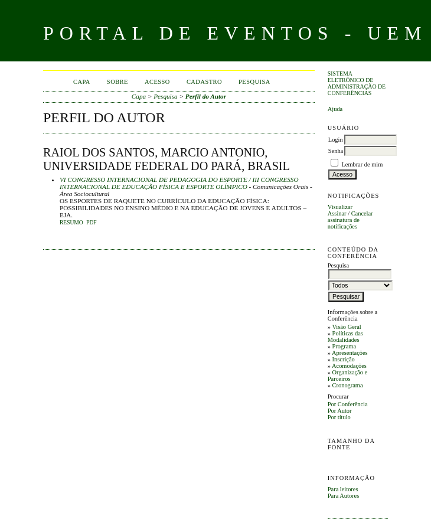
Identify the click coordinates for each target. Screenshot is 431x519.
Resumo (71, 223)
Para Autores (343, 495)
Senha (335, 151)
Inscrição (343, 359)
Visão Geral (346, 327)
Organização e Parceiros (347, 375)
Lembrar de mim (362, 164)
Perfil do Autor (205, 96)
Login (335, 139)
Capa (81, 82)
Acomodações (349, 366)
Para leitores (343, 489)
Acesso (157, 82)
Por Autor (340, 410)
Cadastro (204, 82)
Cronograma (347, 385)
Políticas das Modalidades (345, 336)
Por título (339, 417)
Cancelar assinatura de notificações (350, 220)
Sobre (117, 82)
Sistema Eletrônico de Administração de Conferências (357, 83)
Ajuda (335, 109)
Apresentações (350, 353)
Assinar (337, 213)
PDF (91, 223)
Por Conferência (348, 404)
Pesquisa (254, 82)
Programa (344, 346)
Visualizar (340, 207)
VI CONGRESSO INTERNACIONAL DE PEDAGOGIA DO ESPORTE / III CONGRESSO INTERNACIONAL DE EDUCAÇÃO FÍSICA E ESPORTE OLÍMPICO (179, 183)
